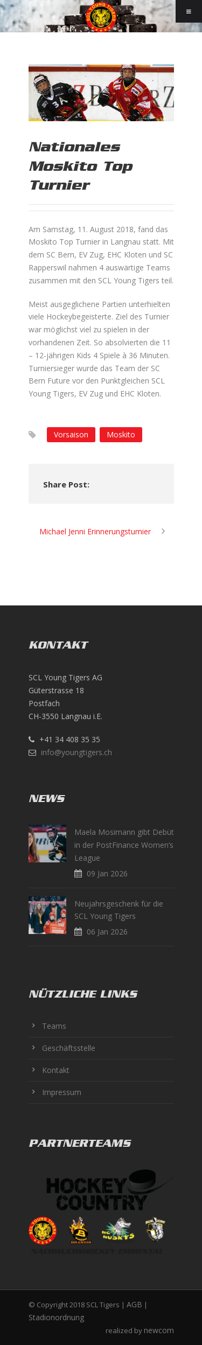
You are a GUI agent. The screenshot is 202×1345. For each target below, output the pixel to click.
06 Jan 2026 (107, 931)
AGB (134, 1304)
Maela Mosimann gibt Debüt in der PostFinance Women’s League (124, 845)
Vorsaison (71, 434)
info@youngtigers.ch (76, 752)
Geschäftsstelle (68, 1048)
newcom (159, 1330)
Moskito (121, 434)
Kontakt (55, 1070)
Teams (54, 1026)
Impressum (61, 1092)
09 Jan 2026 (107, 873)
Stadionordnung (56, 1317)
